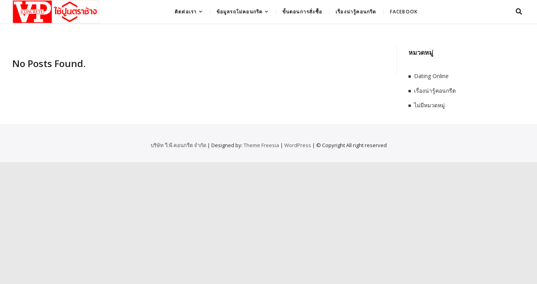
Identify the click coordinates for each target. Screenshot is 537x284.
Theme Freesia (261, 145)
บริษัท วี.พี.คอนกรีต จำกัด (178, 145)
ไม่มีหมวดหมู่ (429, 105)
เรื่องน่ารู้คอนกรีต (356, 11)
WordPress (297, 145)
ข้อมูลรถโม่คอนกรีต (239, 11)
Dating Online (431, 76)
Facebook (404, 11)
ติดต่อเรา (186, 11)
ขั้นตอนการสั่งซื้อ (302, 11)
